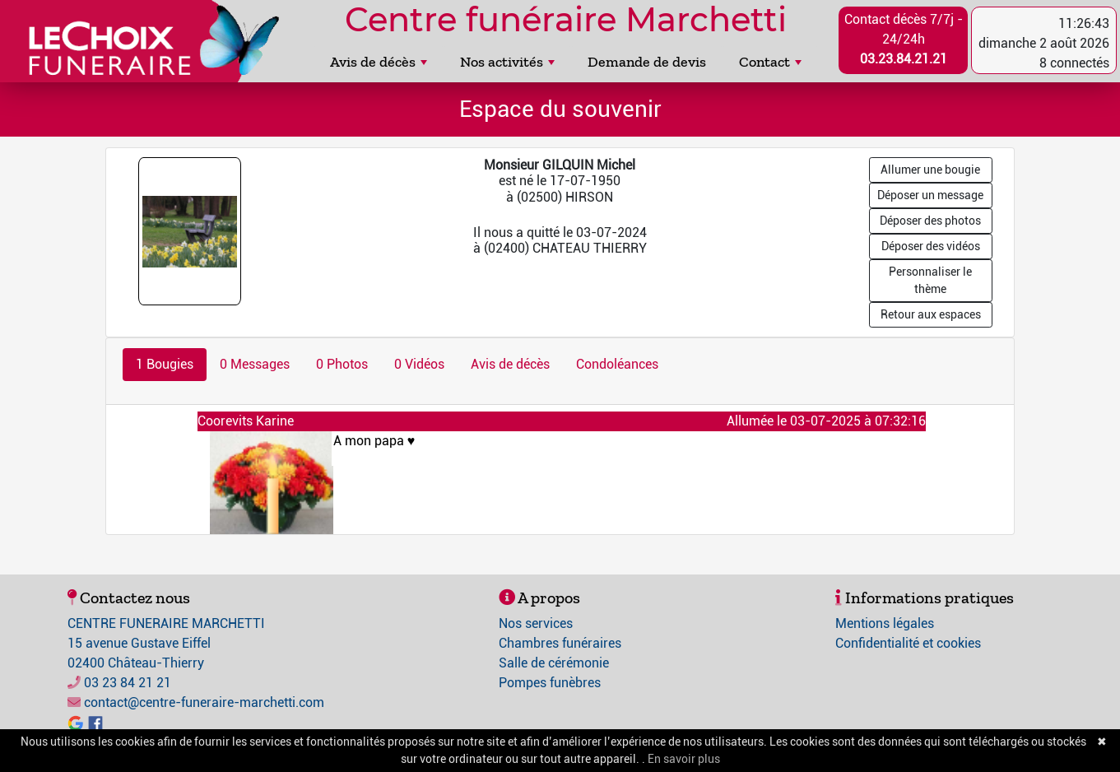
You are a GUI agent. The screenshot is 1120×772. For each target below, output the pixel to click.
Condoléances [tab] (617, 364)
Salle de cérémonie (554, 663)
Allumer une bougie (930, 169)
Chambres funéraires (560, 643)
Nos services (536, 623)
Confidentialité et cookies (908, 643)
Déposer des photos (930, 220)
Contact (770, 62)
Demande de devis (647, 62)
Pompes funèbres (550, 683)
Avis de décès (378, 62)
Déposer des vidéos (930, 246)
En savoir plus (684, 758)
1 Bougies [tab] (164, 364)
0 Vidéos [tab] (419, 364)
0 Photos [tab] (342, 364)
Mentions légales (884, 623)
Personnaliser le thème (930, 280)
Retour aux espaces (931, 314)
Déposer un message (930, 195)
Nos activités (507, 62)
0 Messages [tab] (255, 364)
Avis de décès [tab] (510, 364)
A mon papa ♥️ (622, 448)
